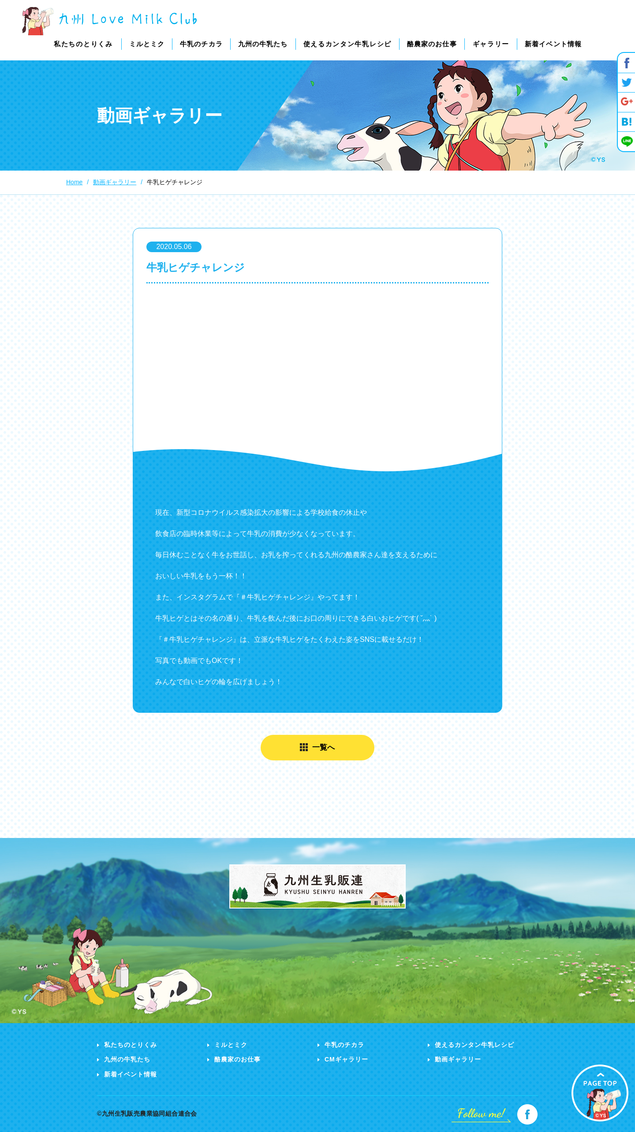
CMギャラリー (346, 1059)
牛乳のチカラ (344, 1044)
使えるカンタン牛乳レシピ (474, 1044)
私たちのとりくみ (130, 1044)
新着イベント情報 (130, 1074)
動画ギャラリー (458, 1059)
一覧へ (324, 747)
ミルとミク (230, 1044)
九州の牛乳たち (127, 1059)
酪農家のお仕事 (237, 1059)
